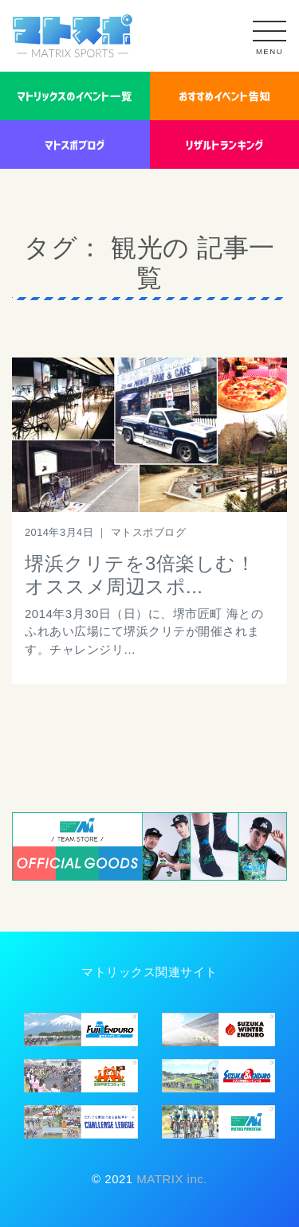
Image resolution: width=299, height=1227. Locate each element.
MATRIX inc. (170, 1179)
